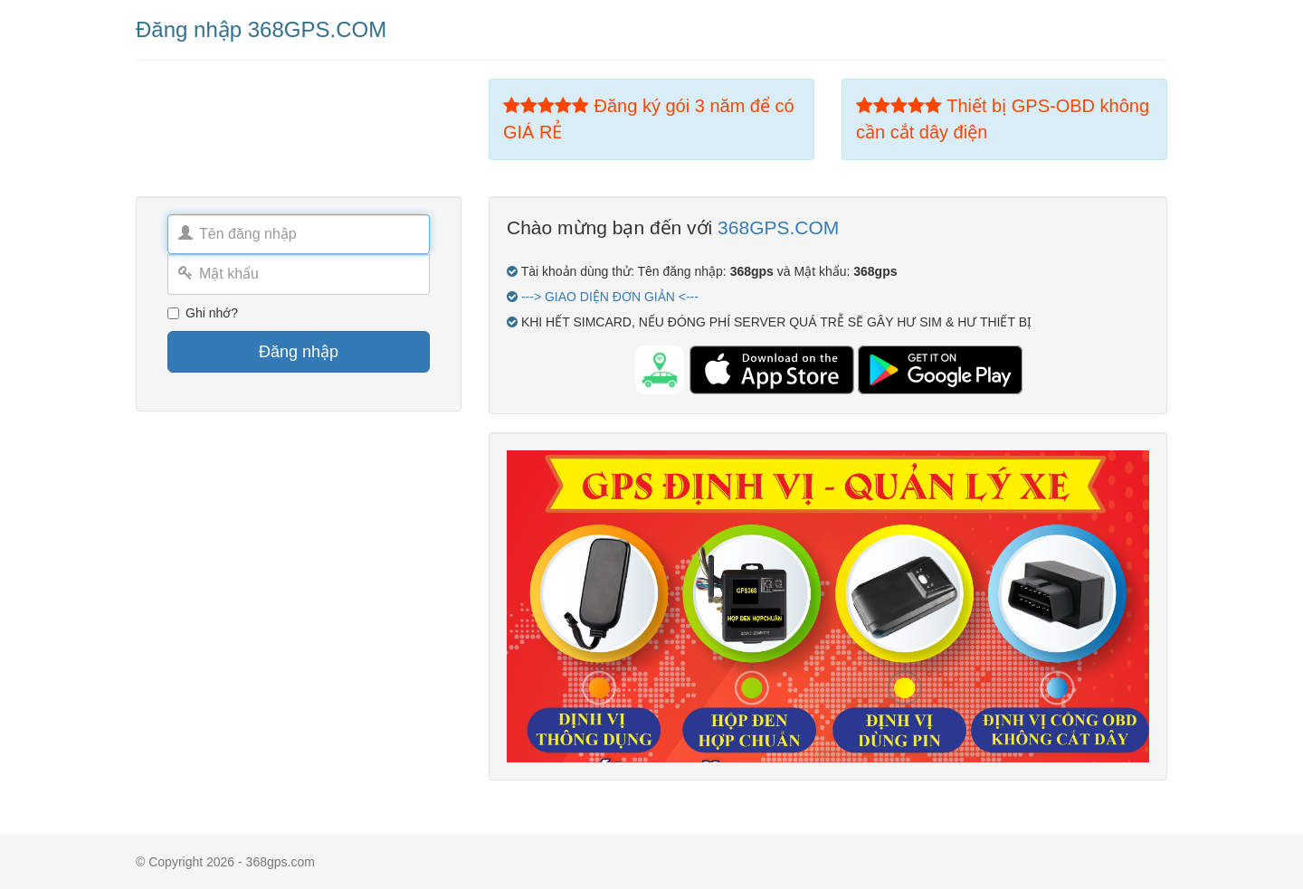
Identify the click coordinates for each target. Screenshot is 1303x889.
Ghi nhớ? (202, 313)
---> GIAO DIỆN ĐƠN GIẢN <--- (610, 296)
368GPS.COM (778, 227)
